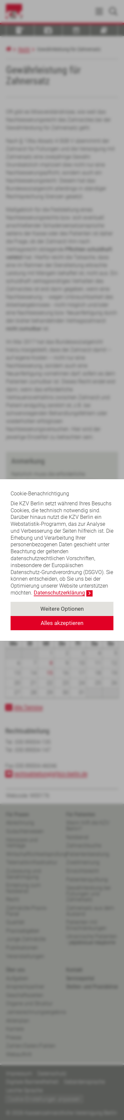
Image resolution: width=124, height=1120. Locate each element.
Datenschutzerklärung (59, 593)
